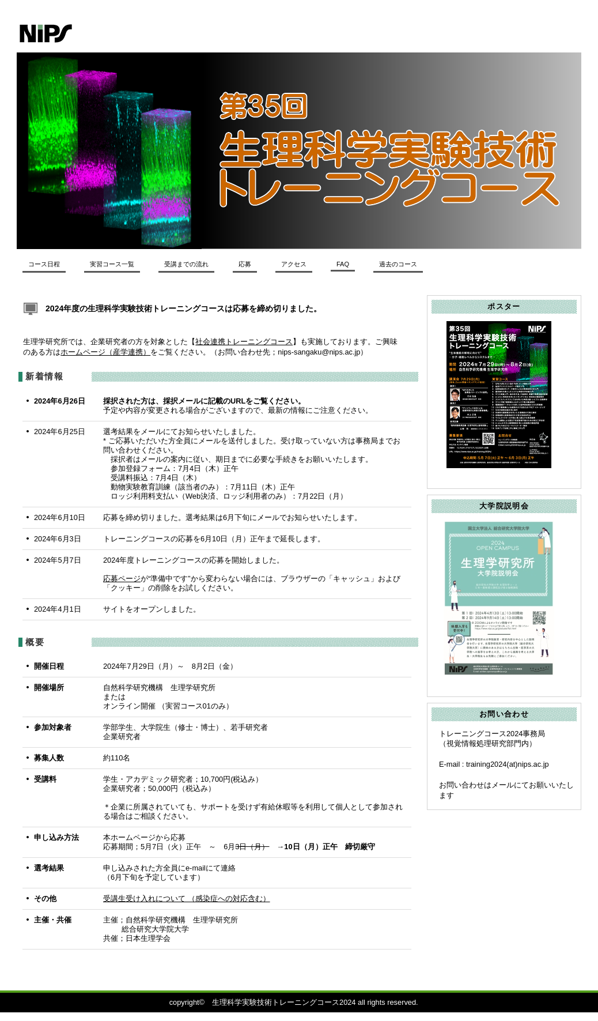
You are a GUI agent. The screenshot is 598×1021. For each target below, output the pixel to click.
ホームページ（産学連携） (105, 352)
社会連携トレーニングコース (244, 341)
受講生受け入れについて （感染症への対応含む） (186, 898)
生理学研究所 (175, 33)
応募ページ (122, 578)
